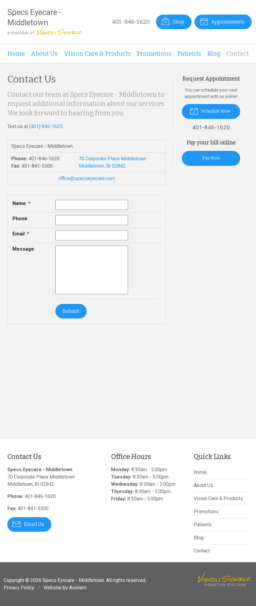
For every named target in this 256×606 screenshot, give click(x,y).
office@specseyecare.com (86, 178)
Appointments (222, 21)
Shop (172, 21)
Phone (19, 218)
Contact (237, 53)
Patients (189, 53)
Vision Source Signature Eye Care (225, 579)
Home (16, 53)
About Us (44, 53)
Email (20, 234)
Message (23, 249)
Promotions (154, 53)
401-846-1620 (131, 21)
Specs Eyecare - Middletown (73, 580)
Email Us (28, 524)
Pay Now (211, 158)
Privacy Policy (19, 587)
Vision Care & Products (97, 53)
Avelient (77, 587)
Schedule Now (210, 110)
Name (21, 203)
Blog (213, 53)
